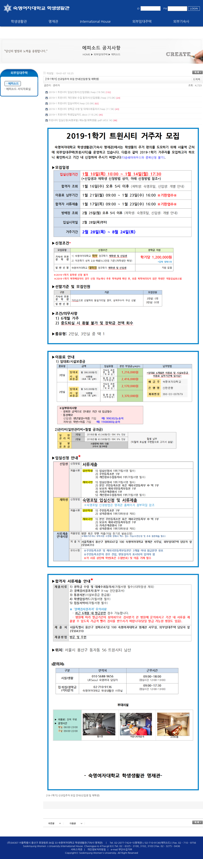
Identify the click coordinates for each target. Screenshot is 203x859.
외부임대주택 (142, 21)
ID (138, 8)
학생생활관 (19, 21)
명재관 (53, 21)
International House (95, 21)
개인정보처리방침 (96, 849)
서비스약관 (76, 849)
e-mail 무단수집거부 (121, 849)
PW (165, 8)
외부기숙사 (181, 21)
